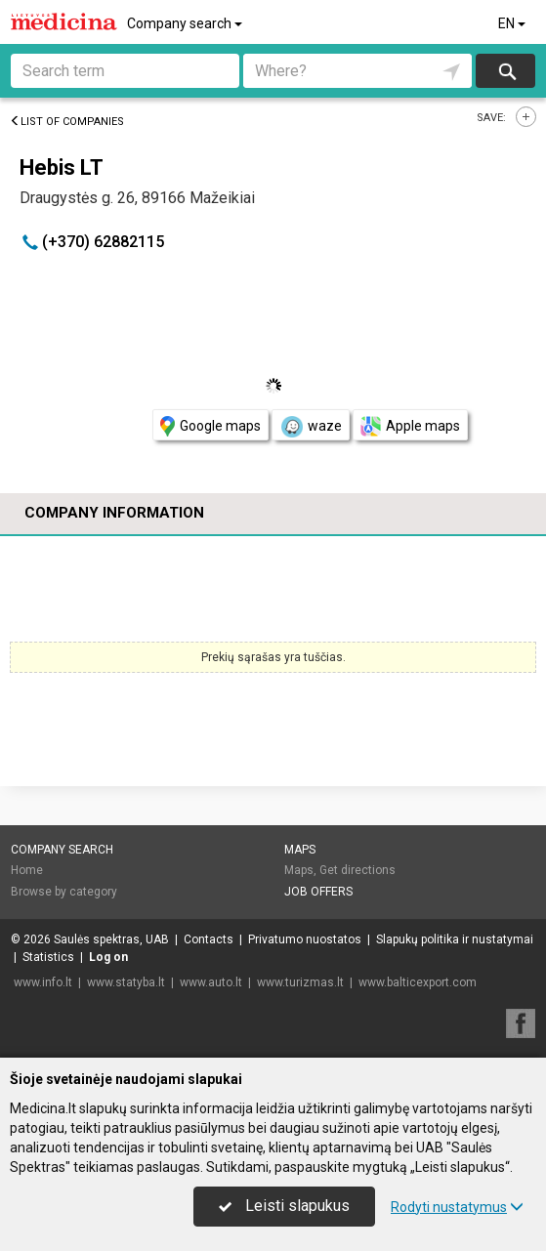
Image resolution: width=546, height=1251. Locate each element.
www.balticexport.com (417, 982)
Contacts (208, 939)
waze (310, 426)
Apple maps (410, 426)
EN (513, 23)
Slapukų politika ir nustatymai (454, 939)
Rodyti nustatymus (457, 1207)
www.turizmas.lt (300, 982)
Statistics (48, 957)
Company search (186, 23)
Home (27, 870)
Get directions (357, 870)
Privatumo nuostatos (304, 939)
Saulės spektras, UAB (111, 939)
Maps (299, 849)
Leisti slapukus (284, 1205)
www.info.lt (43, 982)
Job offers (318, 891)
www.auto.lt (211, 982)
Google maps (210, 426)
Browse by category (64, 891)
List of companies (67, 121)
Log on (108, 957)
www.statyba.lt (126, 982)
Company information (114, 512)
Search (505, 70)
